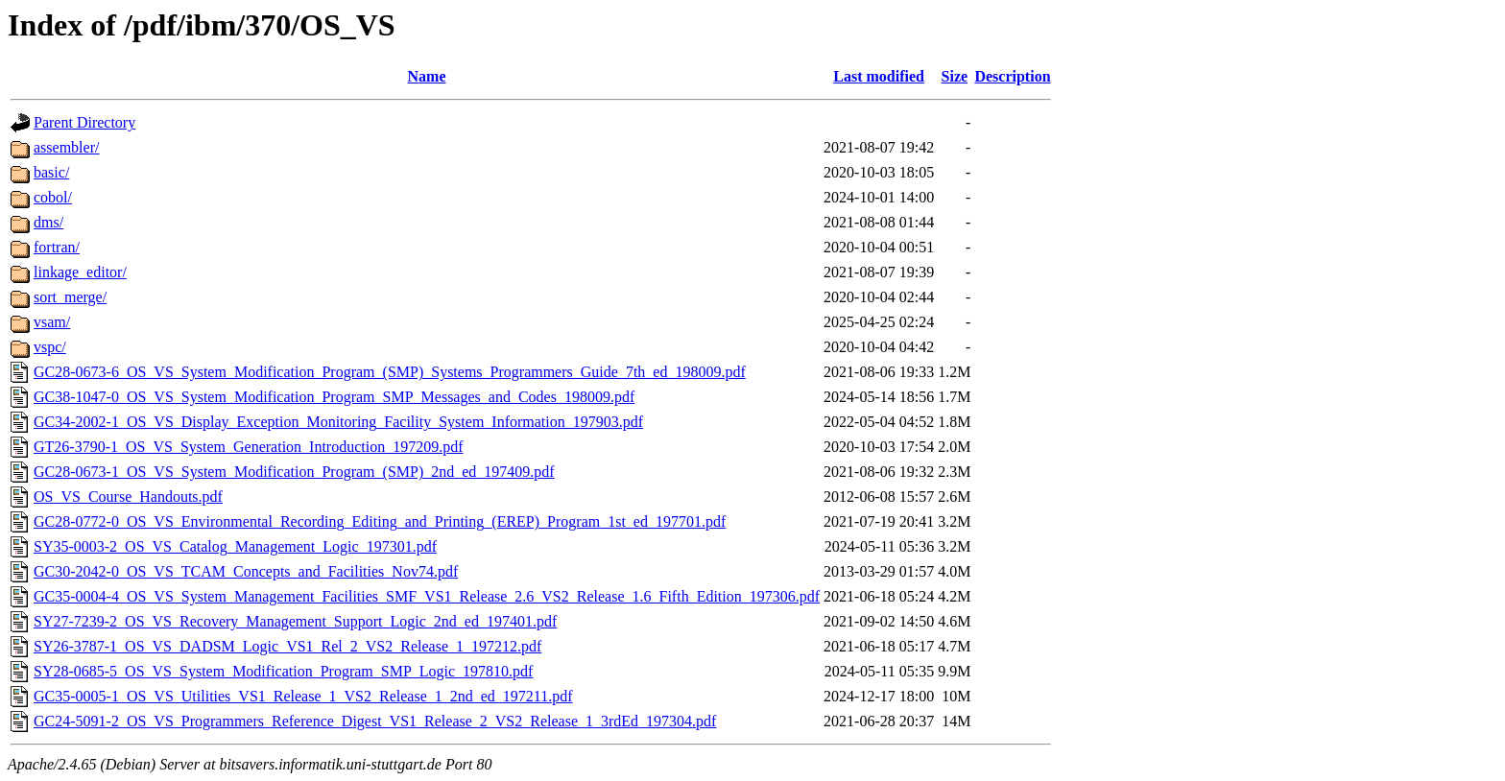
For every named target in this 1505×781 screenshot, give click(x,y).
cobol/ (53, 197)
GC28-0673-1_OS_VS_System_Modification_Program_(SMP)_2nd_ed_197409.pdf (294, 471)
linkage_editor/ (80, 272)
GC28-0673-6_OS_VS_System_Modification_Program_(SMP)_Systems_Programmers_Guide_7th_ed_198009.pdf (390, 372)
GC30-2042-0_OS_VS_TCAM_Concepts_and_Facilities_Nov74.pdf (246, 571)
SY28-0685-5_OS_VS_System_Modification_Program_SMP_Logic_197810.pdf (283, 671)
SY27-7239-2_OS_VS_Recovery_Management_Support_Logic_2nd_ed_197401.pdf (295, 621)
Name (427, 76)
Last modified (878, 76)
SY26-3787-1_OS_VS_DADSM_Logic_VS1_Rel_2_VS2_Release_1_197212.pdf (287, 646)
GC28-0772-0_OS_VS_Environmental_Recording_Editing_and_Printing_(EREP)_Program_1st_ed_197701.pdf (380, 521)
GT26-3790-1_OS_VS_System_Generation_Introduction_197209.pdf (249, 446)
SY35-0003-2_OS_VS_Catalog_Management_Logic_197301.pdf (235, 546)
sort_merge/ (70, 297)
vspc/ (50, 347)
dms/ (48, 222)
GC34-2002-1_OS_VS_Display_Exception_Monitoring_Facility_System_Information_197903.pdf (338, 422)
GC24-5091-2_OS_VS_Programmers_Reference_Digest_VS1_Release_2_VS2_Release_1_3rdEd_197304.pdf (375, 721)
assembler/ (66, 147)
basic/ (51, 172)
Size (955, 76)
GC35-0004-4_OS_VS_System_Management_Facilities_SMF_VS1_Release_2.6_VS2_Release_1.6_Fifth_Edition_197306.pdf (427, 596)
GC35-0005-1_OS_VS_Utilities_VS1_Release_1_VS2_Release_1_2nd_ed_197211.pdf (303, 696)
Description (1012, 76)
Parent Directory (84, 122)
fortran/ (57, 247)
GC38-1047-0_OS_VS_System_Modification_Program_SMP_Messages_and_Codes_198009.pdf (334, 397)
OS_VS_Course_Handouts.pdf (128, 496)
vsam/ (52, 322)
